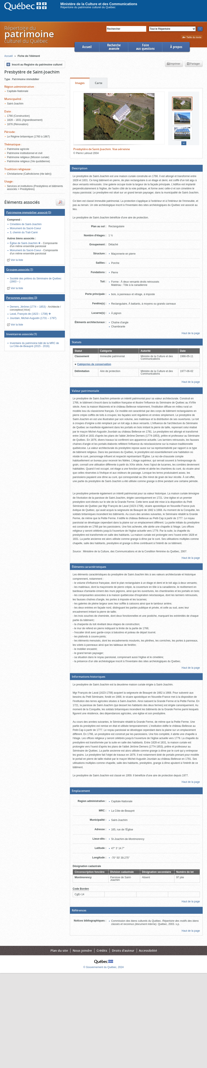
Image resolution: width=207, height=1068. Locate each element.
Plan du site (59, 950)
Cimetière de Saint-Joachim (25, 224)
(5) (28, 212)
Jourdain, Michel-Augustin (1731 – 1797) (33, 318)
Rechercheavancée (114, 47)
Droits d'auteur (123, 950)
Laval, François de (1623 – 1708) (29, 313)
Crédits (102, 950)
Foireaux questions (145, 47)
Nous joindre (82, 950)
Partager (193, 64)
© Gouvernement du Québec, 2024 (103, 967)
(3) (21, 298)
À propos (176, 47)
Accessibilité (148, 950)
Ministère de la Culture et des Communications (98, 4)
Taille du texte (191, 37)
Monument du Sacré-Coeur (25, 228)
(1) (19, 269)
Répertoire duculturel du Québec (28, 34)
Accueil (87, 47)
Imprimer (173, 64)
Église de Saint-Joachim (24, 243)
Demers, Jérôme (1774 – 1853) (28, 306)
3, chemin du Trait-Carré (24, 232)
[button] (136, 168)
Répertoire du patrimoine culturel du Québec (88, 7)
